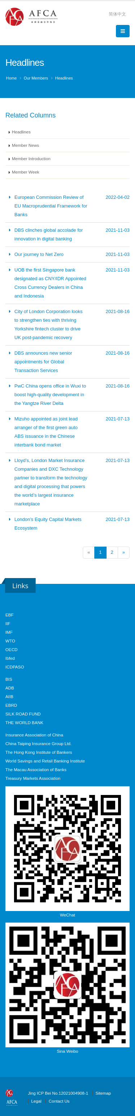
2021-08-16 (117, 311)
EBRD (11, 705)
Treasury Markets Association (32, 778)
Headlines (64, 78)
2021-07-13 (117, 419)
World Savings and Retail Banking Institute (45, 760)
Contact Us (59, 1101)
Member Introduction (31, 158)
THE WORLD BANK (24, 722)
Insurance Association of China (34, 734)
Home (11, 78)
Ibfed (10, 658)
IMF (9, 632)
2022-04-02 (117, 197)
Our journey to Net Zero (39, 254)
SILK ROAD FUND (23, 713)
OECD (11, 649)
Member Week (25, 172)
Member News (25, 145)
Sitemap (103, 1093)
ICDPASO (14, 666)
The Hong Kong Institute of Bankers (38, 752)
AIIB (9, 696)
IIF (7, 623)
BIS (8, 679)
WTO (10, 640)
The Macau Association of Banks (36, 769)
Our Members (36, 78)
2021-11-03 (117, 230)
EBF (9, 614)
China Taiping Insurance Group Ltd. (38, 743)
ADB (9, 687)
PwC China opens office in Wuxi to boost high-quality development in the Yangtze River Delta (50, 394)
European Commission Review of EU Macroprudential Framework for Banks (50, 205)
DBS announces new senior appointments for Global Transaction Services (43, 361)
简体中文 (117, 14)
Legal (36, 1101)
